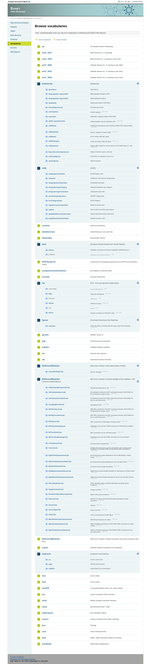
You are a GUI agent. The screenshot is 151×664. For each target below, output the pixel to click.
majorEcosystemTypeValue (58, 205)
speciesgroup (53, 161)
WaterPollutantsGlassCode (58, 524)
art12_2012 (47, 53)
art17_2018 (47, 77)
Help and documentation (19, 23)
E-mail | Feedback (17, 657)
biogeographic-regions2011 (58, 98)
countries (51, 326)
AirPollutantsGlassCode (57, 392)
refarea (51, 303)
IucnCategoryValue (55, 200)
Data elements (15, 35)
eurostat (45, 277)
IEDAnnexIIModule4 (51, 539)
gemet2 (45, 335)
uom (44, 632)
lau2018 (45, 588)
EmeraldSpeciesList (55, 107)
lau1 (44, 576)
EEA (19, 1)
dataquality (52, 103)
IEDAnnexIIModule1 (51, 366)
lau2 (44, 582)
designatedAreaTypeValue (57, 183)
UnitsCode (52, 514)
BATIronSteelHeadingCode (58, 437)
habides (45, 347)
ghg (43, 341)
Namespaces (15, 52)
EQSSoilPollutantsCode (56, 466)
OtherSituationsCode (56, 483)
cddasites (51, 178)
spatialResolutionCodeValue (58, 218)
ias (43, 353)
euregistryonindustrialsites (54, 271)
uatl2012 (51, 568)
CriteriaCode (53, 448)
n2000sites (52, 137)
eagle (50, 564)
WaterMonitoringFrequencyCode (60, 519)
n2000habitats (53, 132)
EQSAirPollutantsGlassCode (58, 455)
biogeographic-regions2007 (58, 94)
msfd (44, 601)
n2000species (53, 146)
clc (49, 560)
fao (43, 283)
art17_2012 (47, 71)
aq (43, 46)
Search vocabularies (44, 39)
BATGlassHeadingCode (56, 426)
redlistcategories (54, 156)
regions (51, 209)
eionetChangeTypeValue (57, 196)
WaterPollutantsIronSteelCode (59, 530)
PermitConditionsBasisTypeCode (60, 494)
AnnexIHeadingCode (55, 371)
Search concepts (62, 39)
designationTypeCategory (57, 187)
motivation (52, 116)
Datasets (13, 27)
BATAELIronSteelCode (56, 415)
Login (122, 1)
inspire (45, 548)
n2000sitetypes (53, 141)
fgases (45, 320)
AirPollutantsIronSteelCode (58, 398)
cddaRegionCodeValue (56, 174)
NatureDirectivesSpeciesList (58, 152)
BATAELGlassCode (55, 409)
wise (44, 638)
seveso (45, 619)
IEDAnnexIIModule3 (51, 379)
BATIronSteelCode (55, 432)
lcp (43, 594)
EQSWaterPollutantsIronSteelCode (60, 477)
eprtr (44, 244)
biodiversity (47, 84)
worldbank (46, 644)
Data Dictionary (27, 18)
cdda (44, 168)
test (43, 625)
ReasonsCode (53, 499)
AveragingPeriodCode (56, 404)
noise (44, 607)
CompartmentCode (55, 443)
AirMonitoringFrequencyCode (59, 387)
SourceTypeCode (54, 510)
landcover (46, 554)
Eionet (19, 18)
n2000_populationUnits (56, 121)
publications (47, 613)
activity (51, 250)
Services (13, 48)
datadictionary (48, 232)
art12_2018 (47, 59)
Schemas (13, 39)
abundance (52, 89)
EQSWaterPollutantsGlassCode (59, 471)
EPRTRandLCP (49, 262)
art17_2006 (47, 65)
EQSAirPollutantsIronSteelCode (59, 461)
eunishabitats (53, 112)
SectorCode (52, 505)
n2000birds (52, 126)
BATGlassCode (53, 421)
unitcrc (51, 313)
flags (50, 294)
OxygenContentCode (55, 489)
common (46, 226)
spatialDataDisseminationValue (59, 214)
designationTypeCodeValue (58, 192)
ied (43, 360)
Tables (12, 31)
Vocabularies (15, 44)
